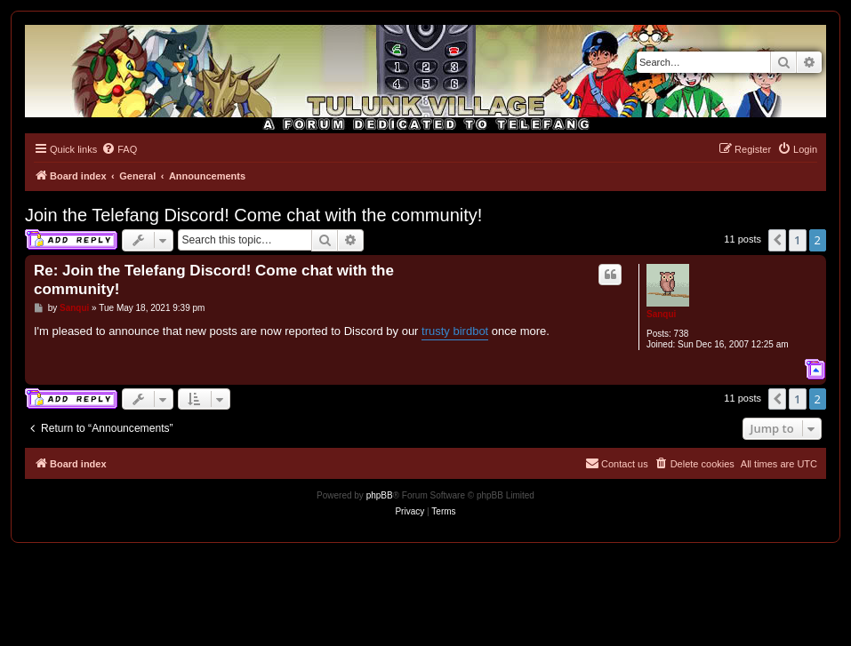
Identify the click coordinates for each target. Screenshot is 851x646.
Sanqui (661, 314)
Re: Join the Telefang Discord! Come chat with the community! (214, 280)
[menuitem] (119, 149)
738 (681, 334)
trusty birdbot (454, 331)
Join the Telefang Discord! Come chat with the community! (253, 215)
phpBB (379, 495)
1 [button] (797, 240)
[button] (777, 240)
